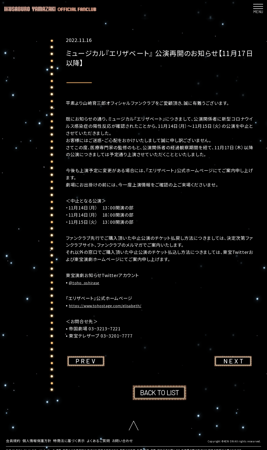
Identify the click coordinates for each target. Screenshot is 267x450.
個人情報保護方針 (40, 440)
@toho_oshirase (87, 282)
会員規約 (14, 440)
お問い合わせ (137, 440)
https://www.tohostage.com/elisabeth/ (113, 305)
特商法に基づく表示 (77, 440)
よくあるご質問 (110, 440)
